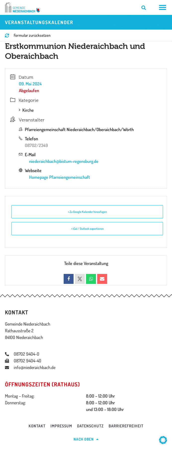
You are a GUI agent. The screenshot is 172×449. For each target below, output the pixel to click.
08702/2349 (36, 145)
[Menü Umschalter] (162, 7)
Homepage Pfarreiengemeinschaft (59, 177)
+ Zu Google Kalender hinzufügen (87, 212)
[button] (163, 440)
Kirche (26, 110)
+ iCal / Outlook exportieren (87, 228)
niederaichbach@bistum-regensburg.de (63, 161)
